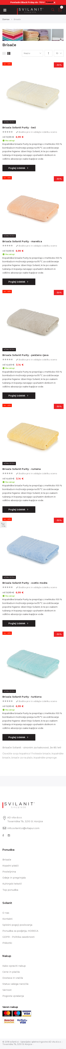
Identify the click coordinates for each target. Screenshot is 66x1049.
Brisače (6, 859)
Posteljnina (9, 871)
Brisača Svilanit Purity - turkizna (22, 696)
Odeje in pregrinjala (14, 877)
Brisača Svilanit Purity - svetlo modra (25, 582)
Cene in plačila (11, 971)
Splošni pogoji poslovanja (17, 924)
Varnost (7, 989)
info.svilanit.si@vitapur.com (23, 828)
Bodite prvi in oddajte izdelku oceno (38, 132)
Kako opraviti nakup (14, 965)
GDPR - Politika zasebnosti (18, 936)
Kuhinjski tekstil (12, 883)
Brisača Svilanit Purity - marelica (22, 241)
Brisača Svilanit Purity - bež (19, 127)
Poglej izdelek (17, 168)
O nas (5, 912)
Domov (6, 19)
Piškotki (7, 942)
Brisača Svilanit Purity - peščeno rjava (25, 355)
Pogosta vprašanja (13, 996)
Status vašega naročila (15, 983)
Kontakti (7, 918)
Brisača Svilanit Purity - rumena (21, 469)
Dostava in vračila (12, 977)
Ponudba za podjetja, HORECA (20, 930)
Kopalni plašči (10, 865)
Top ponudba (10, 889)
